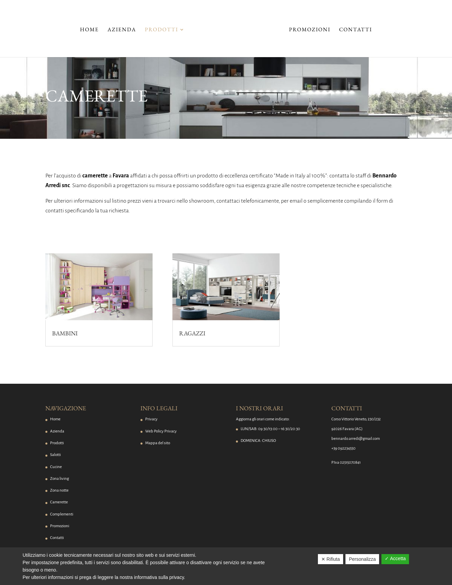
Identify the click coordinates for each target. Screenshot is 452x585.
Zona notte (59, 490)
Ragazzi (192, 333)
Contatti (355, 30)
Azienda (122, 30)
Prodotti (161, 30)
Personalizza (362, 559)
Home (89, 30)
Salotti (55, 455)
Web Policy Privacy (161, 431)
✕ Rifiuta (330, 559)
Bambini (65, 333)
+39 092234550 (343, 448)
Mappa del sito (157, 443)
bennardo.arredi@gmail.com (355, 438)
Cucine (56, 467)
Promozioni (309, 30)
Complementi (61, 514)
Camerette (59, 502)
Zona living (59, 478)
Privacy (151, 419)
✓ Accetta (395, 558)
